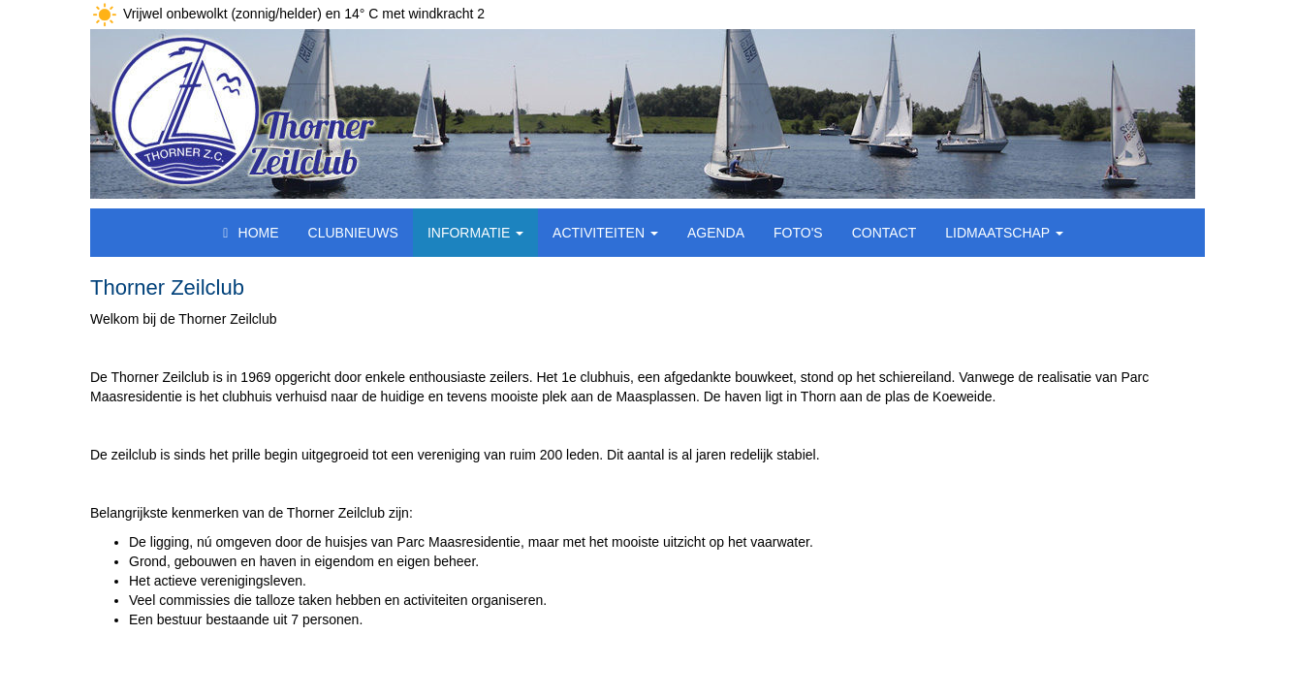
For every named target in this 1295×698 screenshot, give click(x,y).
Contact (884, 232)
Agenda (715, 232)
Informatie (475, 232)
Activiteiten (605, 232)
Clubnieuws (353, 232)
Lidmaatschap (1004, 232)
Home (247, 232)
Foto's (798, 232)
